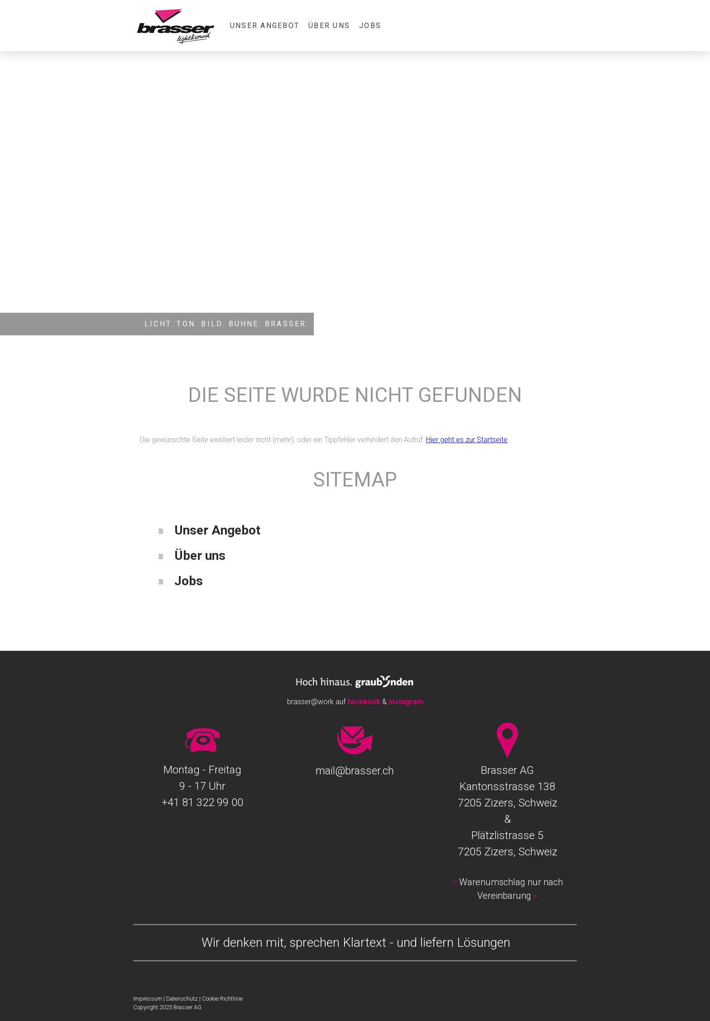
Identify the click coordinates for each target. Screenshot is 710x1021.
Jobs (370, 25)
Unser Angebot (264, 25)
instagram (406, 701)
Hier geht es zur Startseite (467, 439)
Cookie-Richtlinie (222, 998)
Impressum (147, 998)
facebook (363, 701)
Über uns (329, 25)
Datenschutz (182, 998)
